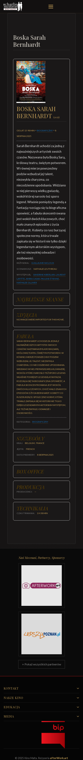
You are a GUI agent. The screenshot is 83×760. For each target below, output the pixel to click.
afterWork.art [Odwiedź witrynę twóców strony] (59, 758)
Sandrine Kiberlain (44, 274)
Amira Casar (33, 278)
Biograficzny (45, 130)
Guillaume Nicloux (42, 263)
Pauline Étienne (50, 278)
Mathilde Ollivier (27, 282)
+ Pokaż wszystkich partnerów (41, 664)
